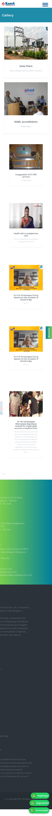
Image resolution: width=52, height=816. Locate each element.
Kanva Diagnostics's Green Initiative (26, 70)
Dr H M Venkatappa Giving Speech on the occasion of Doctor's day (26, 294)
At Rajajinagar (26, 176)
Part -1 (26, 298)
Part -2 (26, 360)
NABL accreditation (26, 121)
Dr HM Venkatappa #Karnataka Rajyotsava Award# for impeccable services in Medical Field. (26, 425)
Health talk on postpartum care (26, 232)
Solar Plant (26, 65)
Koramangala (39, 810)
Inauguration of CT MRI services (26, 172)
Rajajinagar (26, 125)
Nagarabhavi (39, 803)
